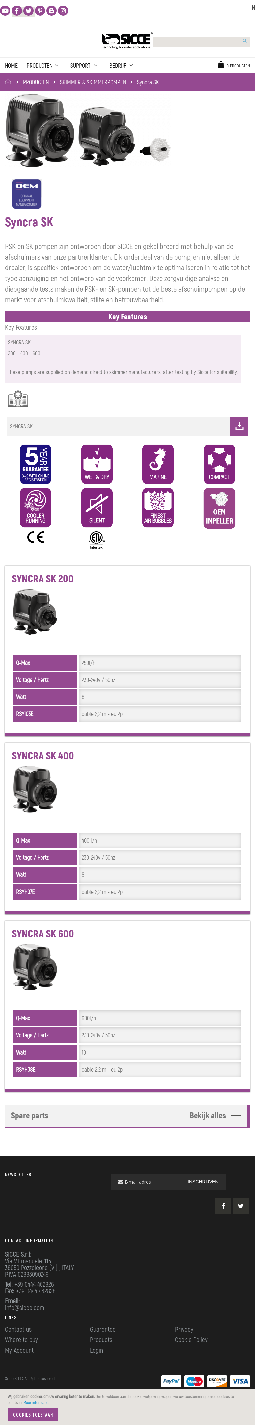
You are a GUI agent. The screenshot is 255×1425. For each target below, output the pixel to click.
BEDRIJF (122, 65)
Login (96, 1364)
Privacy (184, 1342)
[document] (128, 1407)
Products (101, 1353)
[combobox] (188, 42)
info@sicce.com (24, 1321)
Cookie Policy (191, 1353)
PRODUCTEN (36, 82)
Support (83, 65)
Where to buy (21, 1353)
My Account (19, 1364)
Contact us (18, 1342)
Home (9, 81)
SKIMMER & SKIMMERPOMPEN (93, 82)
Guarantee (103, 1342)
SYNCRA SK (129, 440)
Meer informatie (35, 1402)
